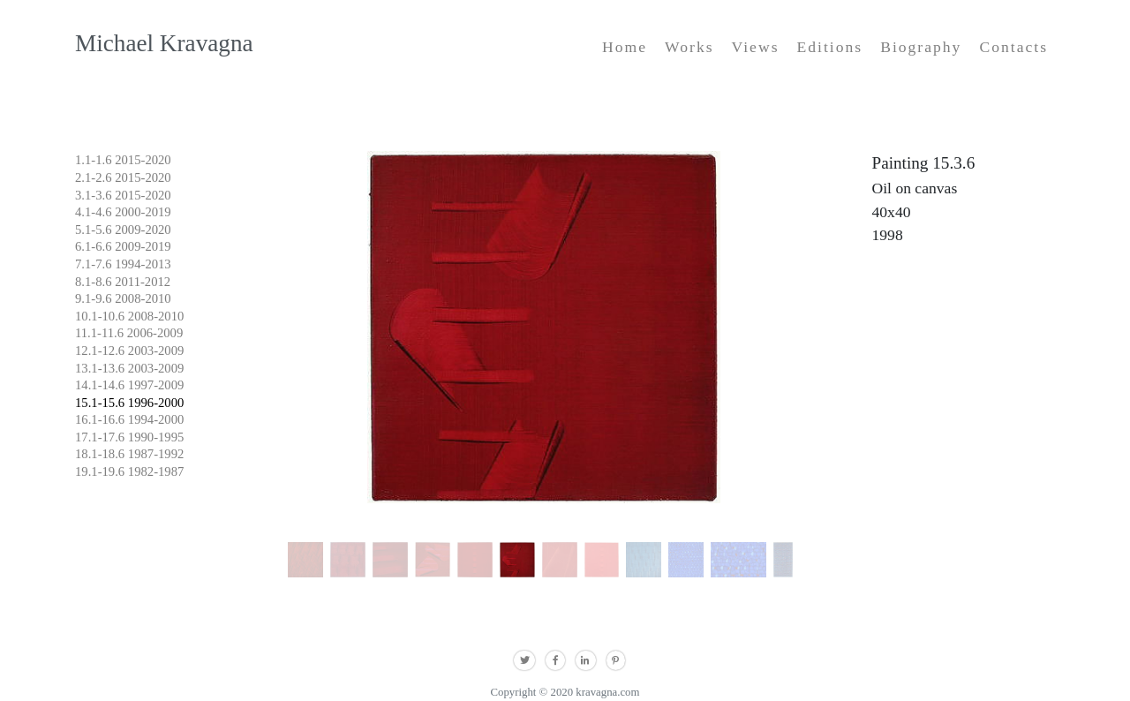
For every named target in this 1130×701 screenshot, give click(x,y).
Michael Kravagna (164, 43)
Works (689, 47)
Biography (920, 47)
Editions (829, 47)
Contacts (1013, 47)
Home (624, 47)
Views (756, 47)
